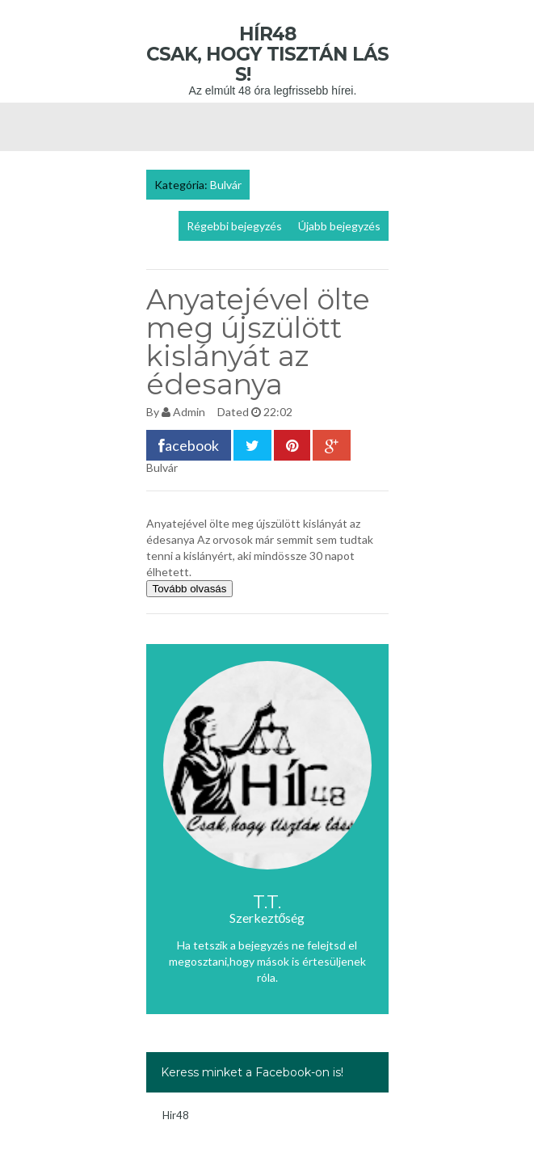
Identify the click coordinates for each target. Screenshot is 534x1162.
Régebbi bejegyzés (234, 226)
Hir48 (175, 1115)
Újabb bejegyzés (339, 226)
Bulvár (226, 185)
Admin (189, 412)
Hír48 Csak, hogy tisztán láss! (267, 54)
